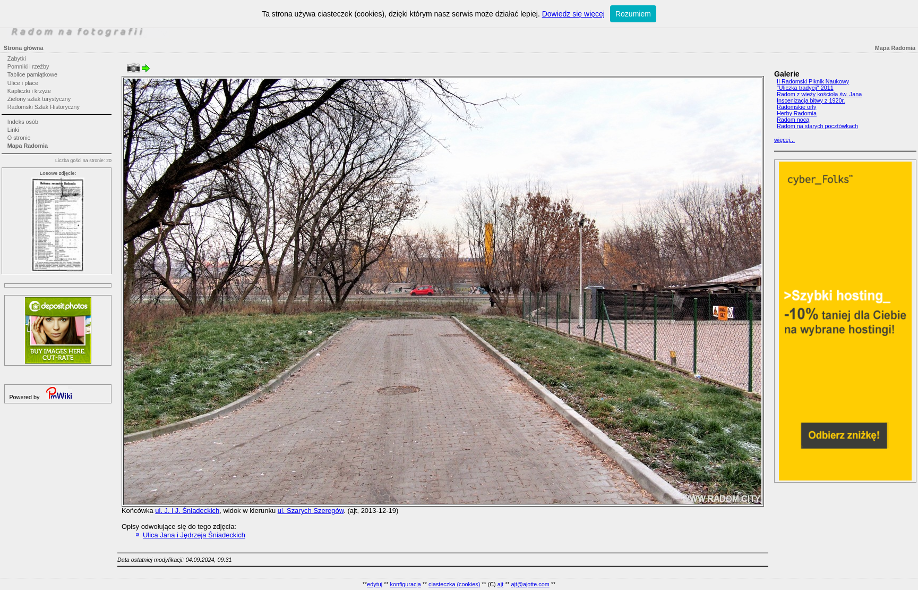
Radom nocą (793, 119)
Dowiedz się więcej (573, 14)
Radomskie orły (796, 107)
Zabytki (16, 58)
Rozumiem (633, 14)
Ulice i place (22, 83)
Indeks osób (22, 122)
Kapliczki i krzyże (29, 91)
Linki (13, 130)
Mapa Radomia (27, 145)
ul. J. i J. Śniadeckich (187, 511)
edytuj (374, 584)
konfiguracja (405, 584)
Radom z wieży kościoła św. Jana (819, 94)
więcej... (784, 140)
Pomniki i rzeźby (28, 66)
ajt (500, 584)
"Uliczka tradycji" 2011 (805, 88)
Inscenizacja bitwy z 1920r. (811, 100)
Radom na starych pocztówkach (817, 126)
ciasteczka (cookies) (454, 584)
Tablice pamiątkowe (32, 74)
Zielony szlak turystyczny (39, 99)
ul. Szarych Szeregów (311, 511)
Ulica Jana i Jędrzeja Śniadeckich (194, 535)
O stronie (19, 137)
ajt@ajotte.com (530, 584)
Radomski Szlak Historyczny (43, 107)
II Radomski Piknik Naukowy (813, 81)
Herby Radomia (797, 113)
